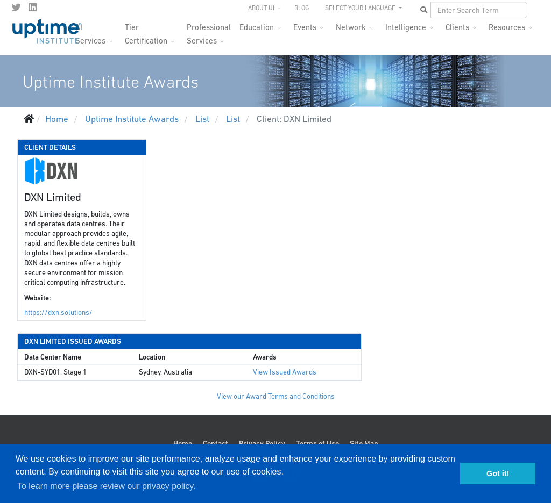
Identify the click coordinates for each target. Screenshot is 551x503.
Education (256, 27)
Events (304, 27)
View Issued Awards (284, 372)
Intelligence (405, 27)
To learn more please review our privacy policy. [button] (106, 486)
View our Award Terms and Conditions (276, 396)
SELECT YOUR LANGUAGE (361, 8)
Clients (457, 27)
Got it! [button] (497, 473)
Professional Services (209, 30)
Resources (507, 27)
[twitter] (16, 7)
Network (351, 27)
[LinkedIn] (33, 7)
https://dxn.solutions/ (58, 312)
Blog (301, 8)
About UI (261, 8)
